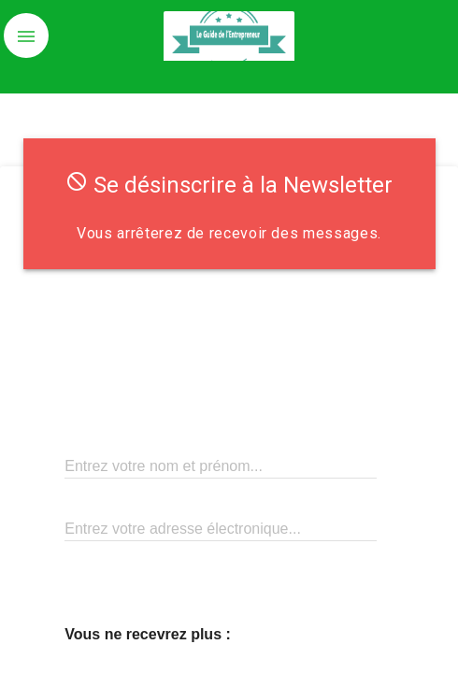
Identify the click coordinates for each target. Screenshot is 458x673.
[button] (26, 35)
